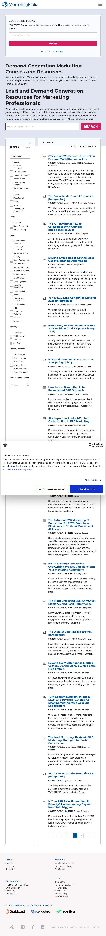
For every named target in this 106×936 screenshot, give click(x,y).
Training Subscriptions (64, 863)
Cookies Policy (61, 896)
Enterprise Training (63, 866)
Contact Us (60, 882)
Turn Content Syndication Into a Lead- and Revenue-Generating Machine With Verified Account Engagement (69, 701)
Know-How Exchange (64, 885)
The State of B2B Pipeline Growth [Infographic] (70, 633)
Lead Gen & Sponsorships (16, 885)
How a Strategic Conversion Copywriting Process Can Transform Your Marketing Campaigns (71, 566)
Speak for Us (11, 894)
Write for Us (10, 891)
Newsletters (10, 869)
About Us (9, 863)
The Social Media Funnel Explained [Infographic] (70, 198)
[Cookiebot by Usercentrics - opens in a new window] (91, 445)
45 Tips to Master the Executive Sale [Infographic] (71, 775)
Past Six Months (19, 336)
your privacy (58, 51)
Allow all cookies (86, 489)
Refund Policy (61, 888)
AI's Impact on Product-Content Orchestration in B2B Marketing (69, 420)
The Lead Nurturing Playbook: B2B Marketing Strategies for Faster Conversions (70, 740)
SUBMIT (53, 43)
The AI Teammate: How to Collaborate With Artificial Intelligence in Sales (65, 226)
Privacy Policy (61, 894)
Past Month (17, 332)
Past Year (16, 340)
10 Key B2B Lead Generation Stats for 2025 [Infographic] (72, 299)
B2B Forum (60, 869)
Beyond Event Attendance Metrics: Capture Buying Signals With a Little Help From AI (72, 666)
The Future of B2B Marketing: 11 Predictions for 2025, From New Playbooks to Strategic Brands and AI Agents (70, 525)
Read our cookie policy (20, 469)
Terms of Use (60, 891)
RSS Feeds (10, 866)
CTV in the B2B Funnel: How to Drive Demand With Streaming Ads (72, 158)
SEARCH (91, 126)
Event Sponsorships (14, 888)
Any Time (16, 343)
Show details (91, 480)
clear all (27, 147)
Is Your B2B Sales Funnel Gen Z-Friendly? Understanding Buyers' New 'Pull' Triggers (69, 804)
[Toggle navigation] (100, 4)
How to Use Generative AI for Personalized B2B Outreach (67, 389)
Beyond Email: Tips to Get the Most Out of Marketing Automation (71, 259)
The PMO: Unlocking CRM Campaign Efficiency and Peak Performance (72, 602)
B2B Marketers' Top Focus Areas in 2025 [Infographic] (70, 361)
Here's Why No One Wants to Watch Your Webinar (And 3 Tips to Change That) (71, 328)
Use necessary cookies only (52, 489)
